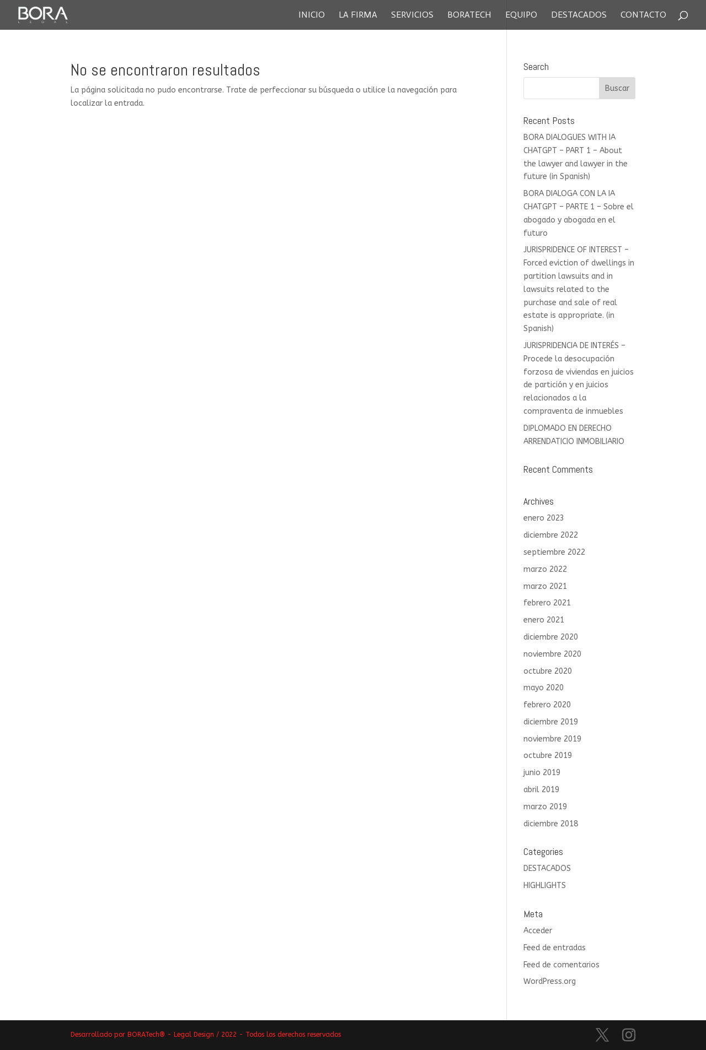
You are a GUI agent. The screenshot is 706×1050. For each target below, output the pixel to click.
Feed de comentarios (561, 965)
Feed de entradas (554, 947)
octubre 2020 (547, 671)
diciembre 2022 (550, 535)
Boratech (469, 15)
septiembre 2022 (554, 552)
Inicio (311, 15)
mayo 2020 (543, 687)
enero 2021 (543, 620)
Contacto (643, 15)
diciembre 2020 (550, 637)
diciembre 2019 (550, 722)
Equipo (521, 15)
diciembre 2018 (550, 824)
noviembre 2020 (552, 654)
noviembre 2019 (552, 739)
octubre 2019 (547, 755)
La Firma (358, 15)
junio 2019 (541, 772)
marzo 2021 (545, 586)
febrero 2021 (547, 603)
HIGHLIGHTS (544, 885)
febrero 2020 (547, 705)
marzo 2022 (545, 569)
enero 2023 (543, 518)
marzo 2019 (545, 806)
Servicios (412, 15)
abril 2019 (541, 789)
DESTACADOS (547, 868)
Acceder (537, 930)
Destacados (579, 15)
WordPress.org (549, 981)
